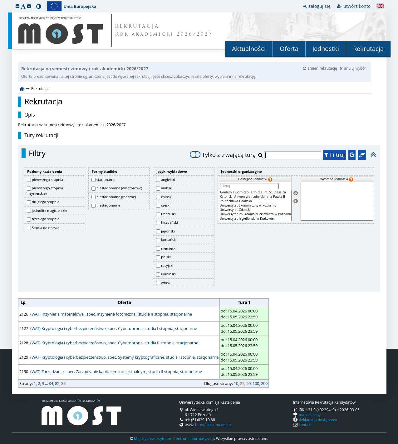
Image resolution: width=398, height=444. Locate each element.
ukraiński (168, 274)
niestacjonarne (108, 205)
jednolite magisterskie (49, 210)
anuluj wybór (353, 68)
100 (256, 383)
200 (264, 383)
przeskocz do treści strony (1, 1)
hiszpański (169, 222)
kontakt (305, 424)
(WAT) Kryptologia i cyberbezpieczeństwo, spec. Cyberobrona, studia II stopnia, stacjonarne (114, 343)
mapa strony (310, 414)
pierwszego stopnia (47, 179)
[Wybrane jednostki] (337, 201)
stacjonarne (105, 179)
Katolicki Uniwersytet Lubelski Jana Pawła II (255, 197)
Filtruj (334, 154)
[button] (17, 6)
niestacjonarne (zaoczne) (116, 196)
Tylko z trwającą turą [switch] (223, 154)
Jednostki (325, 48)
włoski (166, 282)
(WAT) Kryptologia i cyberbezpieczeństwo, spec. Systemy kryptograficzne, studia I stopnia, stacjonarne (124, 357)
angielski (168, 179)
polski (166, 256)
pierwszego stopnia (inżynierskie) (44, 191)
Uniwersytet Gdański (255, 210)
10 (236, 383)
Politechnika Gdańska (255, 201)
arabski (167, 188)
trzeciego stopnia (45, 219)
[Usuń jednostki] (295, 201)
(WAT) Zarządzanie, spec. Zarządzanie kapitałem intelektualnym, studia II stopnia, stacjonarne (116, 371)
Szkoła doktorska (45, 227)
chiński (166, 196)
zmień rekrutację (320, 68)
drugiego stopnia (45, 201)
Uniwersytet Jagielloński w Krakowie (255, 219)
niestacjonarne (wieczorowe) (119, 188)
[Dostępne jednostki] (255, 205)
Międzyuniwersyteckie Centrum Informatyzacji (174, 438)
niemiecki (168, 248)
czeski (165, 205)
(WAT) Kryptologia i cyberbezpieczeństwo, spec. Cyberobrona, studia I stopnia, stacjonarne (113, 328)
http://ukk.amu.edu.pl (213, 424)
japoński (168, 231)
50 (248, 383)
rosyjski (167, 265)
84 (51, 383)
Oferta (289, 48)
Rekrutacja (368, 48)
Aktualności (249, 48)
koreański (169, 239)
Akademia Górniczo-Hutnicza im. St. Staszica (255, 192)
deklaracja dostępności (319, 419)
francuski (168, 214)
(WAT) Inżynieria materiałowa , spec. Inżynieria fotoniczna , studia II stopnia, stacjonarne (111, 314)
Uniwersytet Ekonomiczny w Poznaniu (255, 205)
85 (57, 383)
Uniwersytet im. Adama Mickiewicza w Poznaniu (255, 214)
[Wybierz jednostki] (295, 193)
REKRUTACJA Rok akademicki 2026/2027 (164, 30)
